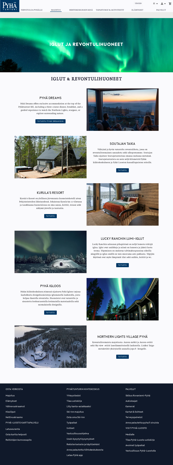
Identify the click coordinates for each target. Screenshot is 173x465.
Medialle (130, 434)
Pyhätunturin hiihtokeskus (83, 389)
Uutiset (70, 428)
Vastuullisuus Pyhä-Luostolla (141, 450)
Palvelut (161, 10)
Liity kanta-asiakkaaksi (79, 406)
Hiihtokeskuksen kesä (81, 10)
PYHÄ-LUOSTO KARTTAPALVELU (22, 422)
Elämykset (137, 10)
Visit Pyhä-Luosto (136, 428)
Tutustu (122, 170)
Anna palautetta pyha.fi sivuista (142, 422)
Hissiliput (10, 411)
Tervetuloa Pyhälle (31, 10)
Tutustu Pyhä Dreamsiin (50, 121)
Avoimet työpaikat (135, 445)
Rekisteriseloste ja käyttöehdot (83, 444)
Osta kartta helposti (16, 434)
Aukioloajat (131, 401)
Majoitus (56, 10)
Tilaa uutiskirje (74, 401)
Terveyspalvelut (134, 417)
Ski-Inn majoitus (75, 411)
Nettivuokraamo (14, 417)
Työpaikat (72, 422)
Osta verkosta (14, 389)
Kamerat (130, 406)
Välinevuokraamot (15, 406)
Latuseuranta (13, 429)
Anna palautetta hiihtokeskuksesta (85, 449)
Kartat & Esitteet (134, 411)
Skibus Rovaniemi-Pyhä (138, 395)
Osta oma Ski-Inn (76, 417)
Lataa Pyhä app (75, 455)
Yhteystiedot (74, 395)
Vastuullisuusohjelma (78, 433)
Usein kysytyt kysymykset (80, 439)
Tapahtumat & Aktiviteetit (110, 10)
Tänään (138, 3)
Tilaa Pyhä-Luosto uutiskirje (140, 439)
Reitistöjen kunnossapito (19, 439)
